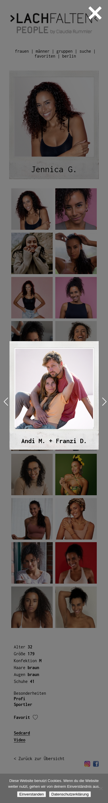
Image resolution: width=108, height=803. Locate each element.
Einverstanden (31, 794)
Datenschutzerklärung (70, 794)
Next (103, 401)
